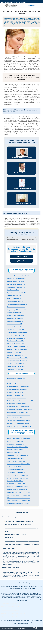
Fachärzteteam (15, 2)
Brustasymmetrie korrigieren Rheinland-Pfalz (19, 381)
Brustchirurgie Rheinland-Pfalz (15, 384)
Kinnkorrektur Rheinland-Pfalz (15, 318)
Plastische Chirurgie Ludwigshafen (10, 610)
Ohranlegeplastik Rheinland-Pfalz (16, 338)
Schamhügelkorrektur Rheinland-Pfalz (17, 489)
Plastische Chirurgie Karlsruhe (22, 188)
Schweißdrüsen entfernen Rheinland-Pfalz (18, 495)
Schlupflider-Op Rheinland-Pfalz (15, 343)
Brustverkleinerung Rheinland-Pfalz (16, 403)
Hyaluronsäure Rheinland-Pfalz (15, 315)
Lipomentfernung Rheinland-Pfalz (16, 469)
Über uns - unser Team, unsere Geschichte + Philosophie (22, 544)
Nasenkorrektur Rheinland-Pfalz (15, 329)
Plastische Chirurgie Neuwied (9, 616)
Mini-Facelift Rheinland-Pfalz (14, 326)
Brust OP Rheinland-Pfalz (22, 373)
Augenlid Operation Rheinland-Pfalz (16, 281)
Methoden (24, 2)
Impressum (15, 583)
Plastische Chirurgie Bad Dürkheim (22, 157)
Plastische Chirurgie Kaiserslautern (10, 606)
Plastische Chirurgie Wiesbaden (22, 203)
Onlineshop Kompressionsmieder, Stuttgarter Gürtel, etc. (22, 541)
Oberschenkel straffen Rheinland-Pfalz (17, 475)
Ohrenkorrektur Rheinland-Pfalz (15, 341)
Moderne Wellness (5, 586)
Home (2, 2)
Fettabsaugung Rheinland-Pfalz (15, 458)
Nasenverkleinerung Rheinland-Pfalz (17, 332)
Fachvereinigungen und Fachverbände (13, 576)
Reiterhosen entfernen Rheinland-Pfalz (17, 486)
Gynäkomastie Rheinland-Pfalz (15, 418)
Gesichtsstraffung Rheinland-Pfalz (16, 307)
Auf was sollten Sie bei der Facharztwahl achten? (19, 521)
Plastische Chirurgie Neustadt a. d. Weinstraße (13, 613)
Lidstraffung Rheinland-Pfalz (14, 324)
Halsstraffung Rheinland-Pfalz (15, 312)
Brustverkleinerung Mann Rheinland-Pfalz (18, 406)
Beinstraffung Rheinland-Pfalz (15, 449)
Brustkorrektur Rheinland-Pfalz (15, 392)
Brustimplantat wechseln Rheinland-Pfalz (18, 386)
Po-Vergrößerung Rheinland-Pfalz (16, 483)
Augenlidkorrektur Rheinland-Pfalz (16, 284)
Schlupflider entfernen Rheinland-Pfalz (17, 346)
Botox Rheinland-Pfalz (13, 290)
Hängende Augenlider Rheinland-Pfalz (17, 309)
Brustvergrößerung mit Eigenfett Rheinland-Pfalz (20, 401)
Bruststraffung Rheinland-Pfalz (15, 395)
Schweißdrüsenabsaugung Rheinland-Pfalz (18, 498)
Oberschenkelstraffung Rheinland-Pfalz (17, 478)
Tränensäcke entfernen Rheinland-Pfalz (17, 360)
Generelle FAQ (31, 5)
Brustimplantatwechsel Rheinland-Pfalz (17, 389)
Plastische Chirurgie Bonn (22, 173)
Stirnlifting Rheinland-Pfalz (14, 352)
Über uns (8, 2)
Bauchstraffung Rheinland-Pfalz (15, 444)
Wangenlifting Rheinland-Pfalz (15, 369)
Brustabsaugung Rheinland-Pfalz (16, 378)
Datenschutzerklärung (24, 583)
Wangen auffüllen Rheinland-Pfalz (16, 366)
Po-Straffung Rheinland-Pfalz (15, 481)
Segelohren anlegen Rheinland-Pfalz (17, 349)
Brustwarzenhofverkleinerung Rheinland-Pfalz (19, 409)
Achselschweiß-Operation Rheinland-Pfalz (18, 438)
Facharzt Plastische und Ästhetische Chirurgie (19, 524)
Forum (7, 531)
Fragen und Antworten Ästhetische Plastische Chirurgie (21, 528)
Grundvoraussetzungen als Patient (15, 534)
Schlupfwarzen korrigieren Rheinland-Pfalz (18, 420)
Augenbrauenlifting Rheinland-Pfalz (16, 278)
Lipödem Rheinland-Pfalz (14, 466)
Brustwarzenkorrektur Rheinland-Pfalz (17, 412)
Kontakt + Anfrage (22, 256)
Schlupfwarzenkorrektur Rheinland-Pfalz (18, 423)
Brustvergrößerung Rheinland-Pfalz (16, 398)
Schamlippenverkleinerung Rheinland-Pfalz (18, 492)
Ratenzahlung (9, 537)
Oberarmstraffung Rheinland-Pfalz (16, 472)
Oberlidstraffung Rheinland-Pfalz (16, 335)
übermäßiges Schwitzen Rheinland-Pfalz (18, 503)
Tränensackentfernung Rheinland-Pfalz (17, 358)
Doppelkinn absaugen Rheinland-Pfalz (17, 293)
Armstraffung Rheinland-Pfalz (15, 441)
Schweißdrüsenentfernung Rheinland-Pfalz (18, 500)
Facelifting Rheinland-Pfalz (14, 298)
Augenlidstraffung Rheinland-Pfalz (16, 287)
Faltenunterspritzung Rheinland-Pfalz (17, 304)
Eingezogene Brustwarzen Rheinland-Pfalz (18, 415)
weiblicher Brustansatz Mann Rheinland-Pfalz (19, 426)
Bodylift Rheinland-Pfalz (13, 452)
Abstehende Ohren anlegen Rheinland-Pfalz (19, 276)
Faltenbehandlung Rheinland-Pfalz (16, 301)
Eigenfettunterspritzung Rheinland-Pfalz (17, 455)
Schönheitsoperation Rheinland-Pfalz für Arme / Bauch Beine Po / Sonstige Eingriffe (22, 432)
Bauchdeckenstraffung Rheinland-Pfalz (17, 447)
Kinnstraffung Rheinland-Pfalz (15, 321)
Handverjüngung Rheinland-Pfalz (16, 461)
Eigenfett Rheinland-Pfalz (14, 295)
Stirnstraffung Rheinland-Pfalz (15, 355)
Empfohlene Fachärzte (22, 261)
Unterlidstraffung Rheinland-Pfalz (16, 363)
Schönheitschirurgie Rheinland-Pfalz (11, 603)
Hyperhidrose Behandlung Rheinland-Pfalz (18, 464)
